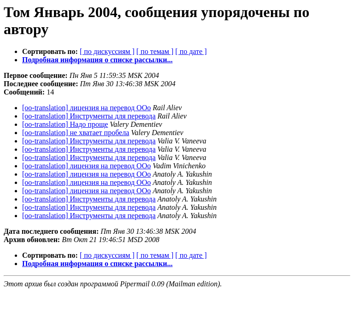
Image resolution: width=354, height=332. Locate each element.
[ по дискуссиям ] (107, 51)
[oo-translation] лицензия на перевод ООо (86, 108)
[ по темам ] (155, 51)
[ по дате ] (190, 51)
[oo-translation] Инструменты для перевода (89, 116)
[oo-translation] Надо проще (65, 124)
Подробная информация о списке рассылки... (97, 60)
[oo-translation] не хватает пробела (75, 132)
